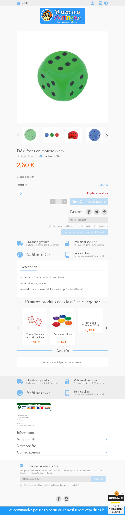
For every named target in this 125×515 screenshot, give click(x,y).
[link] (89, 212)
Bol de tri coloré (62, 334)
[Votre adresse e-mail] (56, 479)
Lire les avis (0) (49, 156)
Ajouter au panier (89, 201)
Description (28, 267)
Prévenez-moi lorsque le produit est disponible (84, 231)
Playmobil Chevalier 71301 (90, 324)
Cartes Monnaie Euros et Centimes (35, 336)
